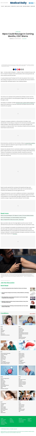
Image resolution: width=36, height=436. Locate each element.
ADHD (2, 329)
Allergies (2, 331)
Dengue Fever (21, 329)
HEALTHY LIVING (19, 6)
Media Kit (20, 418)
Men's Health (3, 381)
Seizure (2, 405)
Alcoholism (3, 330)
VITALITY (2, 6)
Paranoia (20, 380)
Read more (18, 432)
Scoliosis (2, 404)
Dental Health (21, 330)
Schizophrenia (3, 403)
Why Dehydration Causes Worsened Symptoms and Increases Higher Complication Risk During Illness (15, 297)
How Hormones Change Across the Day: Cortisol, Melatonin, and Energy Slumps (15, 293)
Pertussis (20, 385)
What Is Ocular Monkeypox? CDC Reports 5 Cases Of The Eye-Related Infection (17, 215)
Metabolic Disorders (4, 388)
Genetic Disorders (4, 354)
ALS (1, 332)
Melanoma (3, 380)
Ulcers (20, 403)
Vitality (2, 418)
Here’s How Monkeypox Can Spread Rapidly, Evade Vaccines (13, 217)
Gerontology (3, 359)
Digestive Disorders (22, 337)
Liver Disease (21, 360)
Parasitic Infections (22, 381)
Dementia (20, 328)
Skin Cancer (3, 410)
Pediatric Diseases (22, 384)
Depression (21, 331)
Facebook (29, 418)
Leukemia (20, 357)
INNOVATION (13, 6)
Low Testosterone (22, 362)
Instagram (30, 420)
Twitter (29, 419)
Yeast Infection (21, 410)
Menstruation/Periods (5, 385)
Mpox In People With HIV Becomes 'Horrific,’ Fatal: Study (12, 219)
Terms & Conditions (22, 419)
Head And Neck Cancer (5, 363)
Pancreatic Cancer (22, 379)
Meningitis (2, 383)
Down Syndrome (22, 338)
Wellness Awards (26, 6)
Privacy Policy (21, 420)
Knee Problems (21, 355)
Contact (11, 419)
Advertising (12, 422)
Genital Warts (3, 356)
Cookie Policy (21, 422)
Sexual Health (3, 408)
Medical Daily (18, 3)
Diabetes (20, 335)
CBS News (15, 233)
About (11, 418)
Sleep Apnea (3, 412)
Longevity (20, 361)
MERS (2, 387)
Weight (20, 408)
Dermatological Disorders (23, 332)
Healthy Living (3, 422)
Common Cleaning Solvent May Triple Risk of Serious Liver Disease (14, 288)
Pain (19, 378)
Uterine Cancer (21, 404)
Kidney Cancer (21, 353)
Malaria (2, 379)
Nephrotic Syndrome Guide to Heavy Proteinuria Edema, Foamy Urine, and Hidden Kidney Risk (15, 302)
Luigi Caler (24, 38)
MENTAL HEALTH (8, 6)
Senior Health (3, 406)
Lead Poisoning (21, 356)
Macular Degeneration (5, 378)
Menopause (3, 384)
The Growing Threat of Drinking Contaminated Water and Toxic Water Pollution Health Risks (15, 306)
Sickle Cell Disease (4, 409)
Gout (2, 360)
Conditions (18, 31)
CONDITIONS (32, 6)
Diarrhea (20, 336)
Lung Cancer (21, 363)
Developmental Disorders (23, 334)
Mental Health (3, 386)
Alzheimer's (3, 334)
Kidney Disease (21, 354)
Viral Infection (21, 406)
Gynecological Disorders (5, 362)
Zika (19, 411)
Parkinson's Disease (22, 383)
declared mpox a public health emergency (25, 102)
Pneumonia (21, 386)
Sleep (2, 411)
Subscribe (11, 420)
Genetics (2, 355)
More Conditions (32, 313)
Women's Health (22, 409)
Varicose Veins (21, 405)
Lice (19, 359)
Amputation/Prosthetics (5, 335)
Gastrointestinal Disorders (5, 353)
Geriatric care (3, 357)
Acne (2, 328)
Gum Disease (3, 361)
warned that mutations (30, 143)
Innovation (3, 420)
